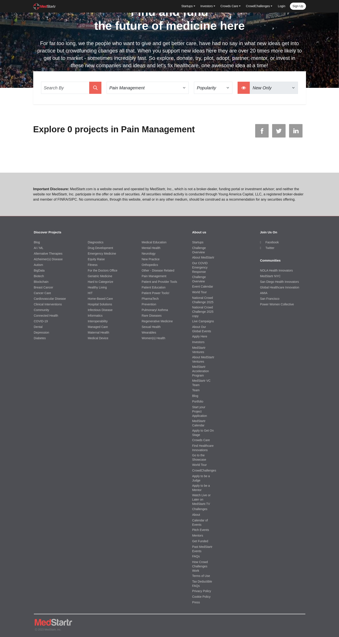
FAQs (196, 556)
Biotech (39, 276)
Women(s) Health (153, 338)
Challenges (199, 509)
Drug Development (100, 248)
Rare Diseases (152, 315)
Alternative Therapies (48, 253)
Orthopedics (150, 265)
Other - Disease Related (158, 270)
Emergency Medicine (102, 253)
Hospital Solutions (100, 304)
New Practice (150, 259)
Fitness (93, 265)
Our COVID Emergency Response (200, 267)
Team (196, 390)
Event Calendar (202, 286)
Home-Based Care (100, 298)
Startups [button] (187, 6)
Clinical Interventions (48, 304)
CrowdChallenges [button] (258, 6)
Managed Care (98, 327)
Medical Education (154, 242)
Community (41, 310)
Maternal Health (98, 332)
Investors (198, 342)
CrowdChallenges (204, 470)
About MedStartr (203, 257)
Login (281, 6)
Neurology (148, 253)
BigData (39, 270)
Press (196, 602)
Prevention (149, 304)
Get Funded (200, 541)
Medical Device (98, 338)
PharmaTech (150, 298)
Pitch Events (200, 530)
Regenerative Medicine (157, 321)
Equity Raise (96, 259)
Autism (38, 265)
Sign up (298, 6)
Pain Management (154, 276)
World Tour (199, 292)
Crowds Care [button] (229, 6)
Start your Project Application (199, 411)
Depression (41, 332)
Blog (37, 242)
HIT (90, 293)
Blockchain (41, 281)
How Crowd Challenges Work (200, 566)
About (196, 514)
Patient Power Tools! (155, 293)
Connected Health (46, 315)
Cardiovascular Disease (50, 298)
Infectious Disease (100, 310)
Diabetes (40, 338)
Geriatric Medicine (100, 276)
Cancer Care (42, 293)
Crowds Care (201, 440)
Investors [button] (206, 6)
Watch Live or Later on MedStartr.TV (201, 499)
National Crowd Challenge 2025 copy (202, 312)
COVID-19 (41, 321)
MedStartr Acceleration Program (200, 371)
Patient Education (153, 287)
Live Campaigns (203, 321)
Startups (197, 242)
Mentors (197, 535)
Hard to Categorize (100, 281)
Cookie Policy (201, 596)
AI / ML (38, 248)
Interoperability (98, 321)
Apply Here (199, 336)
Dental (38, 327)
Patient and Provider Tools (159, 281)
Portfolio (197, 401)
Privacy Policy (201, 591)
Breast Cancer (43, 287)
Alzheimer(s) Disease (48, 259)
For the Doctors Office (102, 270)
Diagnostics (95, 242)
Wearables (149, 332)
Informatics (95, 315)
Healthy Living (97, 287)
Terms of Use (201, 576)
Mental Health (151, 248)
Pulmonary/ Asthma (155, 310)
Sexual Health (151, 327)
